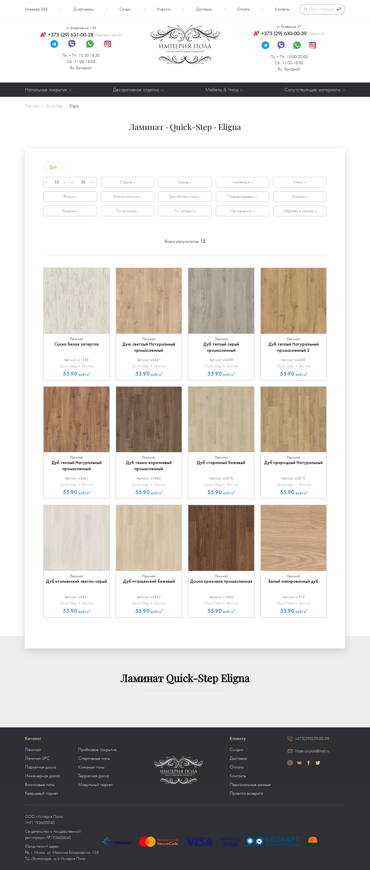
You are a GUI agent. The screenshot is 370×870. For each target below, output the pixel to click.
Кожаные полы (91, 767)
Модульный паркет (95, 784)
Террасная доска (93, 776)
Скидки (125, 9)
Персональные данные (250, 784)
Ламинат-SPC (37, 758)
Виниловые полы (40, 784)
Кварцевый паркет (41, 793)
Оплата (243, 9)
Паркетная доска (40, 767)
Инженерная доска (42, 776)
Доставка (203, 9)
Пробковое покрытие (97, 749)
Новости (164, 9)
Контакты (282, 9)
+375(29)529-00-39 (312, 738)
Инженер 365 (36, 9)
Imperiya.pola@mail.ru (312, 751)
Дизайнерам (83, 9)
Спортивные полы (94, 758)
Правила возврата (246, 793)
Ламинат (33, 749)
